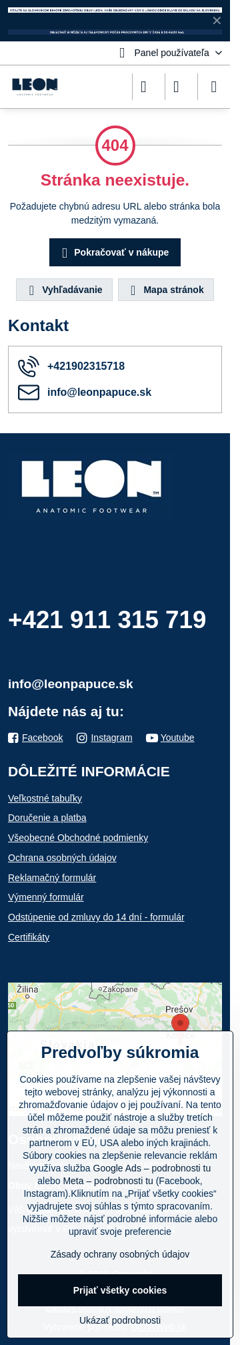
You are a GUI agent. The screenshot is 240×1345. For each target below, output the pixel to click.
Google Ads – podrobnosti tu (152, 1168)
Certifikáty (28, 937)
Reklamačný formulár (52, 877)
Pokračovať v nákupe (113, 253)
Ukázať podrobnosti (120, 1320)
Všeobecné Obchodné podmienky (78, 837)
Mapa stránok (165, 290)
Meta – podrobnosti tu (108, 1180)
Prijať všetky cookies (120, 1290)
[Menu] (214, 86)
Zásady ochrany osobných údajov (120, 1254)
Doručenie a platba (47, 817)
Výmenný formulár (46, 897)
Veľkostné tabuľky (45, 798)
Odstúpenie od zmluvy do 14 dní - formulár (96, 917)
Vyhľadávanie (63, 290)
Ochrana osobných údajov (62, 857)
